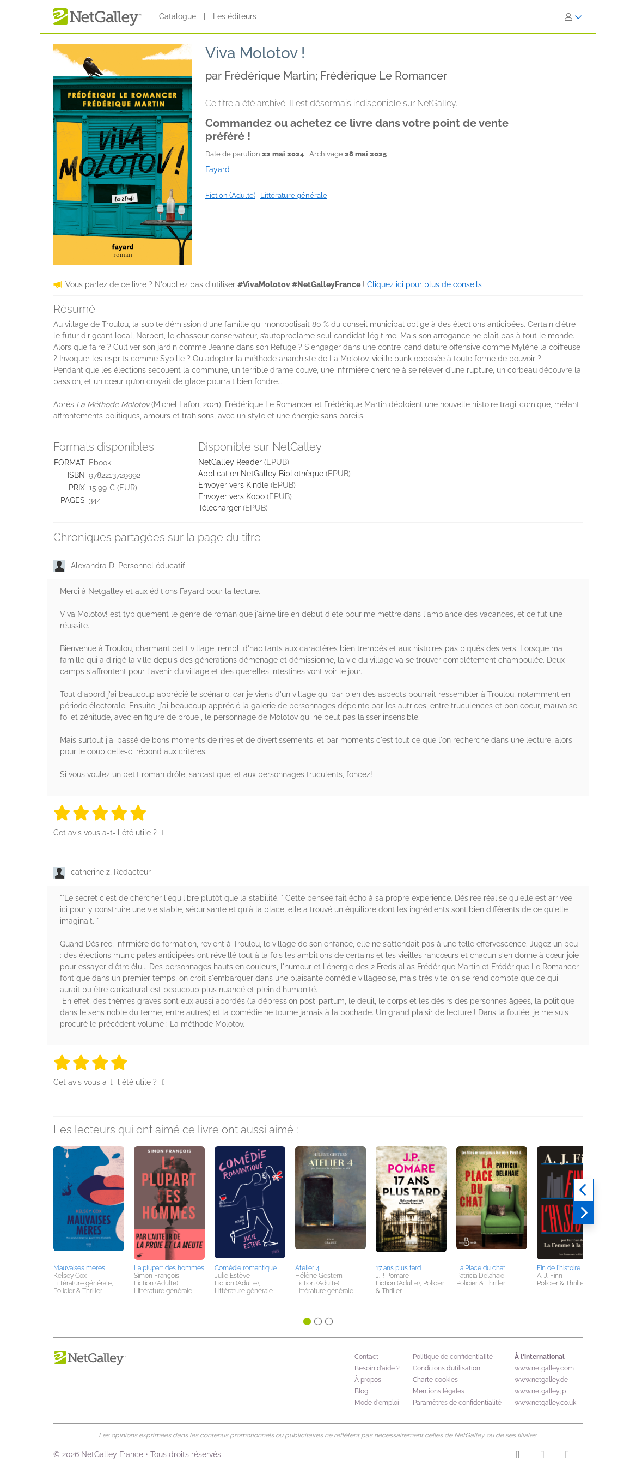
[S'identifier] (573, 17)
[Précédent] (583, 1190)
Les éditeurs (234, 16)
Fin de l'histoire (558, 1268)
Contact (366, 1357)
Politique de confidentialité (453, 1357)
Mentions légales (438, 1391)
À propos (367, 1380)
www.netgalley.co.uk (545, 1402)
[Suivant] (583, 1213)
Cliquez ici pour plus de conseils (424, 284)
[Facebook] (542, 1456)
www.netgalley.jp (540, 1391)
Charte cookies (435, 1380)
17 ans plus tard (398, 1268)
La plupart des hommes (169, 1268)
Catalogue (177, 16)
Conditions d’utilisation (446, 1368)
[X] (567, 1456)
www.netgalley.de (541, 1380)
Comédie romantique (246, 1268)
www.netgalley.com (544, 1368)
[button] (88, 1203)
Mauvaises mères (79, 1268)
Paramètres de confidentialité (457, 1402)
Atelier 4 (307, 1268)
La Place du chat (480, 1268)
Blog (361, 1391)
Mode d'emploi (376, 1402)
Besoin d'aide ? (377, 1368)
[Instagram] (517, 1456)
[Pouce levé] (163, 832)
